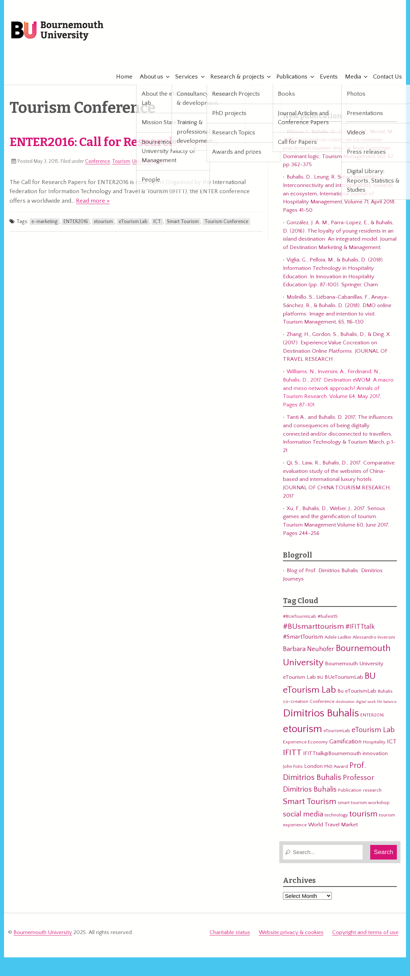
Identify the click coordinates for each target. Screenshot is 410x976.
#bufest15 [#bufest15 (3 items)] (328, 616)
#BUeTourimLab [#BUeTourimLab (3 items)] (299, 616)
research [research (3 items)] (372, 790)
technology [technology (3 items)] (336, 815)
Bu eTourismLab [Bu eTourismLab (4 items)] (356, 691)
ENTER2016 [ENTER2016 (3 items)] (372, 714)
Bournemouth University (57, 31)
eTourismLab (351, 54)
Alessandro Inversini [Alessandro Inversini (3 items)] (374, 637)
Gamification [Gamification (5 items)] (345, 741)
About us (148, 76)
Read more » (93, 201)
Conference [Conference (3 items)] (322, 701)
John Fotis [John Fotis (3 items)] (293, 766)
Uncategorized (148, 161)
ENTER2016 (76, 221)
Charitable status (230, 932)
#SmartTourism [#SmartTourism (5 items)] (303, 637)
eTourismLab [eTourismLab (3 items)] (336, 730)
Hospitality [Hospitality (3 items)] (374, 742)
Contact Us (384, 76)
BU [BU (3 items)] (320, 677)
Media (349, 76)
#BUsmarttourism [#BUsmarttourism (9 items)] (313, 626)
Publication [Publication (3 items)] (349, 790)
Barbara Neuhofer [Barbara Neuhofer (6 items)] (308, 649)
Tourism (121, 161)
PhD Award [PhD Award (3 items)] (336, 766)
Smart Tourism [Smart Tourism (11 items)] (309, 801)
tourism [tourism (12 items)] (363, 814)
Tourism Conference (226, 221)
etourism (103, 221)
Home (120, 76)
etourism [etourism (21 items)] (302, 729)
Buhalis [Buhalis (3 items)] (385, 691)
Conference (97, 161)
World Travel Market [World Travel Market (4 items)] (333, 825)
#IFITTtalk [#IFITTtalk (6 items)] (360, 627)
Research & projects (234, 76)
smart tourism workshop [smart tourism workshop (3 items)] (364, 802)
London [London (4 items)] (313, 766)
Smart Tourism (183, 221)
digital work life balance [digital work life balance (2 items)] (376, 702)
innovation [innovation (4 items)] (375, 753)
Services (183, 76)
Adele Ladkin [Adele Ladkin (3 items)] (338, 637)
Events (325, 76)
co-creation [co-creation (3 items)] (295, 701)
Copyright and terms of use (365, 932)
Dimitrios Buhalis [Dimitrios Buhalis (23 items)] (321, 713)
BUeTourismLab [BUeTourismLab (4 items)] (344, 677)
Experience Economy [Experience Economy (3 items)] (305, 742)
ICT (157, 221)
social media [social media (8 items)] (303, 814)
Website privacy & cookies (291, 932)
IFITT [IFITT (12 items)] (292, 752)
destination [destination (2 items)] (345, 702)
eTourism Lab (133, 221)
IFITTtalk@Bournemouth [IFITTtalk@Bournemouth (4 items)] (332, 753)
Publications (288, 76)
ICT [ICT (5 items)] (391, 741)
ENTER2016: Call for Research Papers (113, 142)
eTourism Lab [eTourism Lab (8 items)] (373, 730)
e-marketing (44, 221)
